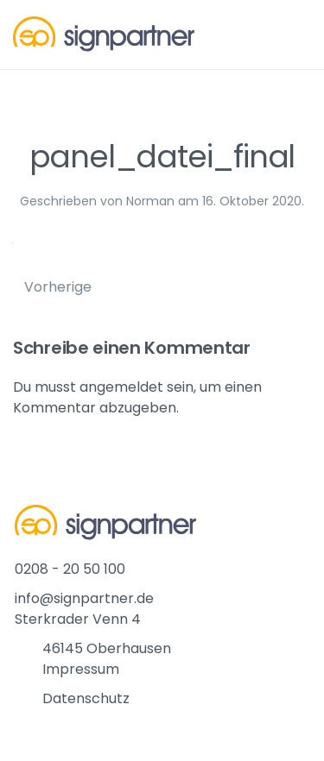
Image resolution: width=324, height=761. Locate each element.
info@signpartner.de (84, 598)
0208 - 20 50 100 (70, 569)
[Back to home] (103, 34)
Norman (150, 201)
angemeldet (121, 387)
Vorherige (58, 287)
